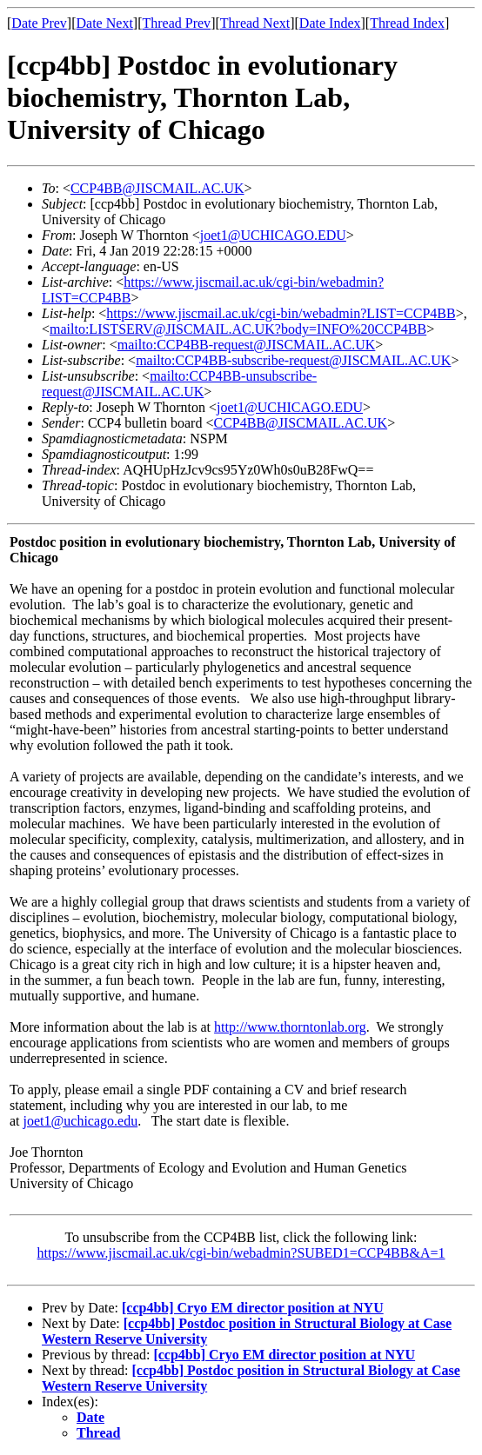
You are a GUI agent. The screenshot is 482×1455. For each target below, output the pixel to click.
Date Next (105, 23)
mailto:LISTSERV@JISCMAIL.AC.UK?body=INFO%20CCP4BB (238, 329)
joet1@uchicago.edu (80, 1120)
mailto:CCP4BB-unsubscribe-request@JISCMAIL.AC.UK (179, 384)
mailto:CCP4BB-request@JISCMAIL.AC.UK (246, 344)
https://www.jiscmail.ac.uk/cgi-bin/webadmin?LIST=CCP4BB (280, 313)
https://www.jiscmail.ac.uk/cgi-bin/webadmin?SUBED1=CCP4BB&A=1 (241, 1253)
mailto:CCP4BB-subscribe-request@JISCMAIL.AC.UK (293, 360)
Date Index (330, 23)
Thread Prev (176, 23)
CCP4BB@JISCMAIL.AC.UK (157, 188)
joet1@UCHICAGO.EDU (273, 235)
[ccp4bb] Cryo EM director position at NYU (253, 1307)
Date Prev (39, 23)
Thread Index (407, 23)
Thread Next (255, 23)
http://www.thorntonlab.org (290, 1027)
